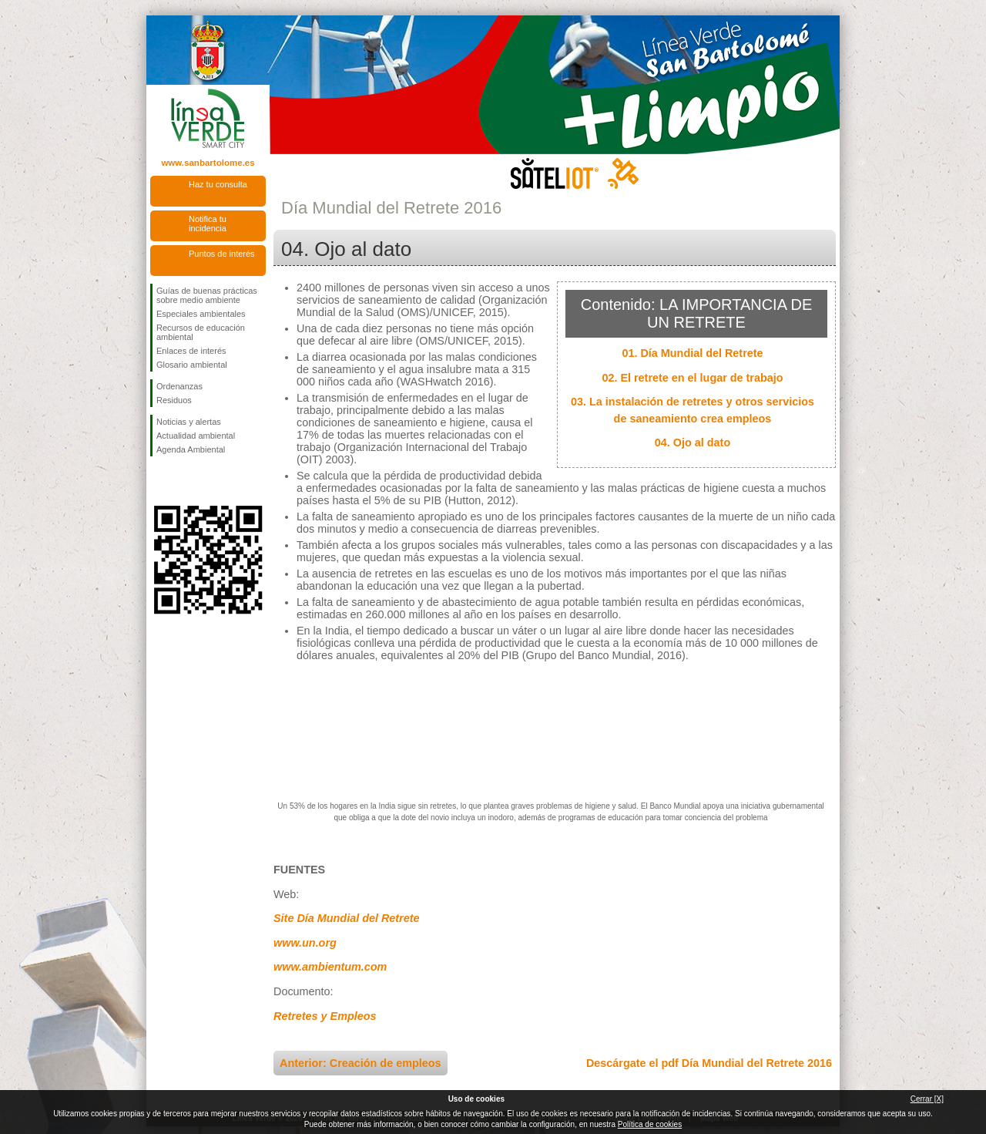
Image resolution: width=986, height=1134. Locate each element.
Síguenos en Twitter (185, 481)
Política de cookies (650, 1124)
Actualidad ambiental (195, 435)
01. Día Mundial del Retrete (692, 353)
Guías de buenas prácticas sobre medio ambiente (206, 295)
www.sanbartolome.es (207, 162)
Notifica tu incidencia (207, 223)
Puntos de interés (222, 253)
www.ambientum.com (330, 967)
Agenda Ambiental (190, 449)
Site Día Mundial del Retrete (346, 918)
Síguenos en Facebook (159, 481)
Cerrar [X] (927, 1099)
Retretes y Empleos (325, 1016)
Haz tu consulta (218, 184)
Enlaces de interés (191, 350)
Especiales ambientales (201, 313)
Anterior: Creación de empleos (360, 1063)
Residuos (174, 400)
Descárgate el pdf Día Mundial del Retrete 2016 (709, 1063)
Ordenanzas (179, 386)
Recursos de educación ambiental (200, 332)
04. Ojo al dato (692, 442)
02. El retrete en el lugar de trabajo (692, 378)
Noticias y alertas (188, 421)
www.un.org (305, 943)
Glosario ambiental (191, 364)
